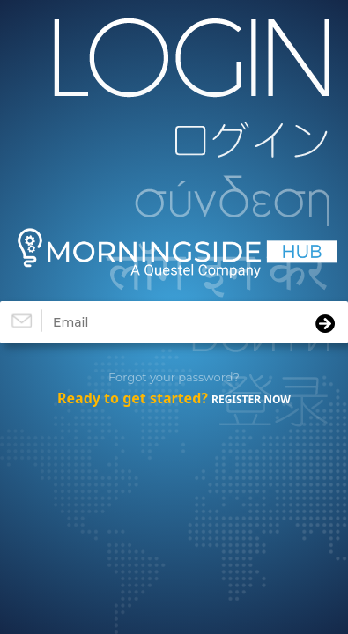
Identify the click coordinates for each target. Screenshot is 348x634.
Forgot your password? (174, 377)
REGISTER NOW (251, 399)
